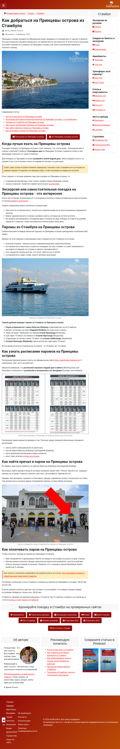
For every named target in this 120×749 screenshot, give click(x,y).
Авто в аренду (28, 620)
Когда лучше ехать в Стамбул (60, 650)
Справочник (11, 736)
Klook (96, 45)
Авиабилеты (17, 615)
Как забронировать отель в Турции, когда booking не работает (59, 661)
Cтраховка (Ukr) (91, 620)
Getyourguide (99, 49)
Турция (9, 717)
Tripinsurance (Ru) (101, 145)
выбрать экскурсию (19, 201)
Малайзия (10, 713)
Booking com (99, 96)
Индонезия (11, 724)
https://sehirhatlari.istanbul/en (67, 360)
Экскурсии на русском (65, 615)
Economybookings (101, 125)
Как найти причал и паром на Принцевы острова (27, 128)
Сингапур (10, 721)
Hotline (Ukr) (98, 149)
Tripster (96, 27)
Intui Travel (98, 82)
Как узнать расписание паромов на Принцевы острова (30, 125)
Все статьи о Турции (60, 628)
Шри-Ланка (11, 709)
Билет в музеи (101, 615)
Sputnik (96, 31)
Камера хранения (49, 620)
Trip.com (97, 65)
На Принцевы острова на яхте (63, 137)
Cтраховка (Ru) (71, 620)
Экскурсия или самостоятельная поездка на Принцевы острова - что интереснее (41, 119)
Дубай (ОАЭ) (11, 732)
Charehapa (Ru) (100, 140)
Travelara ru (98, 110)
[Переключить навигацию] (3, 5)
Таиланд (10, 706)
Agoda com (98, 100)
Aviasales (97, 60)
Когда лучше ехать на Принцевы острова (24, 117)
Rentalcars (98, 120)
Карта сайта (23, 724)
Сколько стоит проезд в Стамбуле (23, 600)
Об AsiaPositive (24, 713)
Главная (9, 702)
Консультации (24, 721)
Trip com (97, 105)
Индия (9, 728)
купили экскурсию (31, 456)
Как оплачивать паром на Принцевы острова (25, 131)
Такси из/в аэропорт (39, 615)
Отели (85, 615)
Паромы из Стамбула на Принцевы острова (25, 122)
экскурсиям (54, 184)
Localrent (97, 130)
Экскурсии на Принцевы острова (28, 137)
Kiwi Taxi (97, 78)
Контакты (22, 717)
